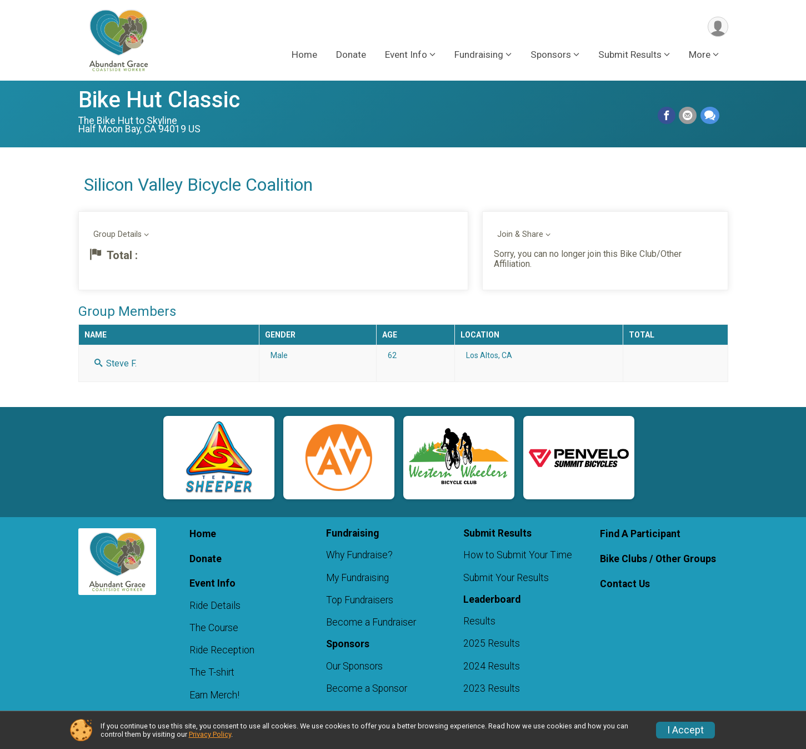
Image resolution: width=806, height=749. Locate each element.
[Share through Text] (709, 116)
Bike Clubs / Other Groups (658, 558)
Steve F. (115, 363)
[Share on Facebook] (667, 116)
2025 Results (491, 643)
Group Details (117, 234)
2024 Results (491, 666)
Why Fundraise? (359, 554)
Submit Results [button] (630, 55)
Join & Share (520, 234)
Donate (351, 55)
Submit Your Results (506, 577)
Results (479, 621)
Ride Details (215, 605)
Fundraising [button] (478, 55)
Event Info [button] (406, 55)
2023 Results (491, 688)
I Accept (685, 730)
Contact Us (625, 583)
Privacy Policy (210, 734)
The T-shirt (211, 672)
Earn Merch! (214, 695)
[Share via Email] (688, 116)
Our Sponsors (354, 666)
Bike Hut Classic (159, 100)
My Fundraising (357, 577)
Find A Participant (640, 533)
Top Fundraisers (359, 600)
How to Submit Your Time (517, 554)
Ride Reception (221, 650)
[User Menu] (718, 27)
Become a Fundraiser (371, 622)
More (699, 55)
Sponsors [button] (550, 55)
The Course (213, 627)
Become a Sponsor (366, 688)
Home (304, 55)
